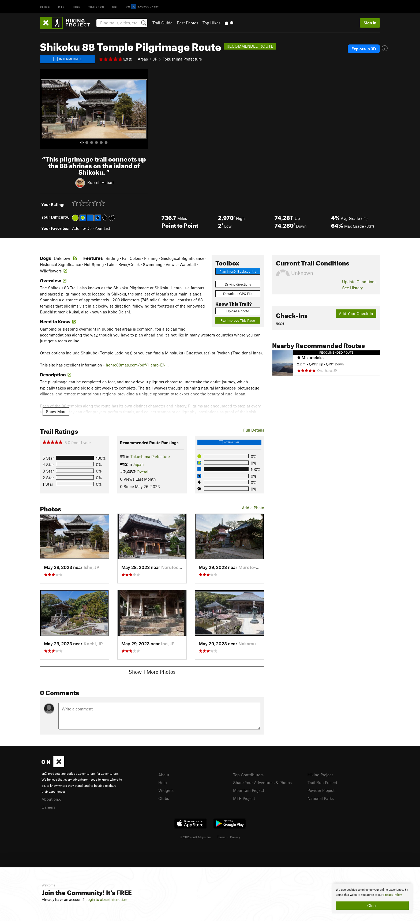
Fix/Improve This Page (237, 320)
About (163, 774)
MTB (61, 6)
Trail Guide (162, 22)
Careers (48, 807)
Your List (102, 228)
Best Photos (187, 22)
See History (352, 287)
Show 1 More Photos (152, 672)
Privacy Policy (392, 895)
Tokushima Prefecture (182, 59)
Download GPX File (237, 293)
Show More (56, 411)
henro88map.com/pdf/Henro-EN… (137, 364)
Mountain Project (248, 790)
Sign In (369, 22)
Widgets (166, 790)
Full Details (253, 430)
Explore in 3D (363, 48)
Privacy (235, 837)
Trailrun (96, 6)
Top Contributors (248, 774)
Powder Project (321, 790)
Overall (143, 471)
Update (359, 281)
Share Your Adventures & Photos (262, 782)
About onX (51, 799)
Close (372, 905)
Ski (115, 6)
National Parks (321, 798)
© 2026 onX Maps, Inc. (196, 837)
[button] (45, 109)
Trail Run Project (322, 782)
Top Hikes (211, 22)
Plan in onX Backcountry (237, 271)
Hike (76, 6)
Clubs (163, 798)
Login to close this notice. (106, 899)
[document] (372, 898)
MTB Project (244, 798)
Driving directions (238, 284)
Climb (45, 6)
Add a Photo (253, 507)
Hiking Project (320, 774)
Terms (221, 837)
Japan (138, 464)
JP (155, 59)
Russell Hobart (100, 182)
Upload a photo (237, 311)
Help (162, 782)
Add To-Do (82, 228)
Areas (143, 59)
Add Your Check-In (356, 313)
